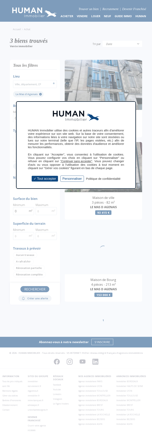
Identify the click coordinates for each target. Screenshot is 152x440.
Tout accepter (45, 178)
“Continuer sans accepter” (76, 161)
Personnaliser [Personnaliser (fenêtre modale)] (72, 178)
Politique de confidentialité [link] (103, 178)
